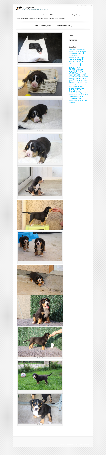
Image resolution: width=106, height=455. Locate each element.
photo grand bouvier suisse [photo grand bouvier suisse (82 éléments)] (76, 90)
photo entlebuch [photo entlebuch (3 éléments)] (73, 86)
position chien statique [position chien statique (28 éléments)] (77, 97)
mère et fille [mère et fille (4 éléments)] (78, 76)
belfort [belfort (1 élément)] (70, 51)
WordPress (86, 444)
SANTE (51, 15)
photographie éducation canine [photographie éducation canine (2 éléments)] (76, 94)
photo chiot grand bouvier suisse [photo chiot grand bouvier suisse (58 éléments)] (78, 81)
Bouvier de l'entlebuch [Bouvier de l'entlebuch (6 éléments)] (79, 51)
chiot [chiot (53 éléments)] (83, 53)
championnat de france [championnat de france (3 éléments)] (75, 53)
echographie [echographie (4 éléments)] (72, 57)
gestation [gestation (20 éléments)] (79, 69)
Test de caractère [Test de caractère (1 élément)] (72, 102)
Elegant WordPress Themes (71, 444)
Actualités (45, 15)
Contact (87, 15)
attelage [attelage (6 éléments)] (82, 49)
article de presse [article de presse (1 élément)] (76, 49)
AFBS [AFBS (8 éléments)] (70, 49)
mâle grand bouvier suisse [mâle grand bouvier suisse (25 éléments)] (77, 76)
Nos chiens (59, 15)
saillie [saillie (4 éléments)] (74, 100)
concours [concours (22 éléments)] (81, 55)
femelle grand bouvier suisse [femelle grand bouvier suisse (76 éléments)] (76, 67)
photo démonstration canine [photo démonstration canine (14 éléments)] (78, 83)
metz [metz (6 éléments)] (77, 73)
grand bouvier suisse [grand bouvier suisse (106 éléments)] (76, 72)
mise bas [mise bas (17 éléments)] (83, 73)
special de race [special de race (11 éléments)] (81, 100)
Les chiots (67, 15)
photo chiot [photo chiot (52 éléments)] (80, 78)
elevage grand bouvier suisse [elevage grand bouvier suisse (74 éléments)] (76, 61)
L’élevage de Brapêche (77, 15)
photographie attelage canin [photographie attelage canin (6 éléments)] (78, 93)
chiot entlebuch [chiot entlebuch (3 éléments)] (73, 55)
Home (18, 18)
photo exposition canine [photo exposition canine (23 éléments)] (76, 87)
